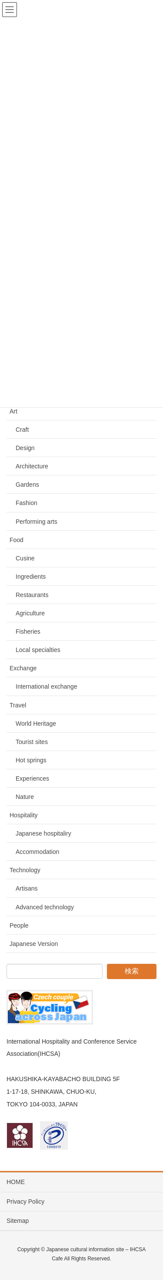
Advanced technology (45, 907)
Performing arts (36, 521)
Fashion (26, 502)
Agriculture (30, 613)
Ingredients (31, 576)
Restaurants (32, 594)
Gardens (27, 484)
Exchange (23, 668)
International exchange (46, 686)
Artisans (27, 888)
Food (16, 539)
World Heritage (36, 723)
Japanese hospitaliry (43, 833)
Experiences (32, 778)
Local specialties (38, 649)
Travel (18, 705)
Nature (25, 796)
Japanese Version (34, 943)
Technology (25, 870)
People (19, 925)
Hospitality (24, 815)
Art (13, 411)
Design (25, 447)
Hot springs (31, 760)
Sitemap (18, 1220)
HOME (16, 1181)
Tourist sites (32, 741)
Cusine (25, 558)
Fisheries (28, 631)
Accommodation (37, 851)
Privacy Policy (25, 1201)
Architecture (32, 466)
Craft (22, 429)
